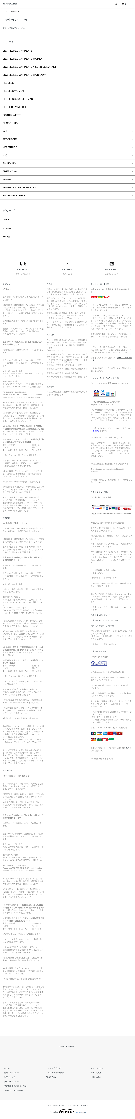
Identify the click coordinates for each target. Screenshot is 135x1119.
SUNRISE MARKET (10, 4)
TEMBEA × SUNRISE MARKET (19, 187)
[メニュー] (131, 4)
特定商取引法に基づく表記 (14, 1088)
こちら (127, 750)
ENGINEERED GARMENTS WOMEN (22, 58)
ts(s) (5, 155)
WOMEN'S (8, 229)
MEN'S (6, 220)
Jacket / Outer (16, 11)
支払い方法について (11, 1083)
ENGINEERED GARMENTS (17, 50)
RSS (48, 1079)
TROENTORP (10, 139)
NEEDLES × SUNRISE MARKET (20, 99)
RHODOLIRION (11, 123)
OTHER (7, 238)
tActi (5, 131)
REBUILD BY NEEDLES (15, 107)
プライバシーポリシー (12, 1092)
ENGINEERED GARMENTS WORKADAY (25, 75)
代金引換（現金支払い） (101, 617)
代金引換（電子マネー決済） (103, 627)
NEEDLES (8, 83)
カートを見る (94, 1074)
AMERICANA (10, 171)
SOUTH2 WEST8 (12, 115)
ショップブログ (52, 1070)
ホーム (5, 11)
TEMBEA (7, 179)
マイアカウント (95, 1070)
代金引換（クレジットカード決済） (105, 622)
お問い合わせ (94, 1079)
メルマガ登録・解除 (54, 1074)
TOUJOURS (9, 163)
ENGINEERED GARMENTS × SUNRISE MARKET (29, 67)
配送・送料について (11, 1074)
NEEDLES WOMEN (13, 91)
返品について (8, 1079)
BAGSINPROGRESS (14, 195)
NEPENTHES (10, 147)
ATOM (53, 1079)
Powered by (67, 1112)
